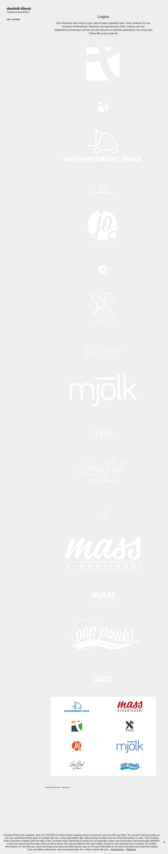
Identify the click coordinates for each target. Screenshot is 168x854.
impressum (66, 787)
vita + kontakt (13, 19)
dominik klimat (19, 8)
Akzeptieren (117, 849)
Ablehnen (131, 849)
